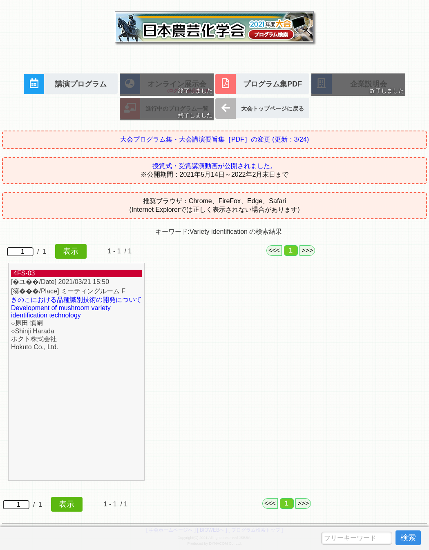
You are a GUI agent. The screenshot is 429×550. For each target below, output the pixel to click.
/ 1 (47, 251)
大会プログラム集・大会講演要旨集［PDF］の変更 (214, 139)
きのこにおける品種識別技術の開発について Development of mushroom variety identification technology (76, 307)
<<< (274, 250)
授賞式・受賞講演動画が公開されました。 (214, 165)
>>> (307, 250)
